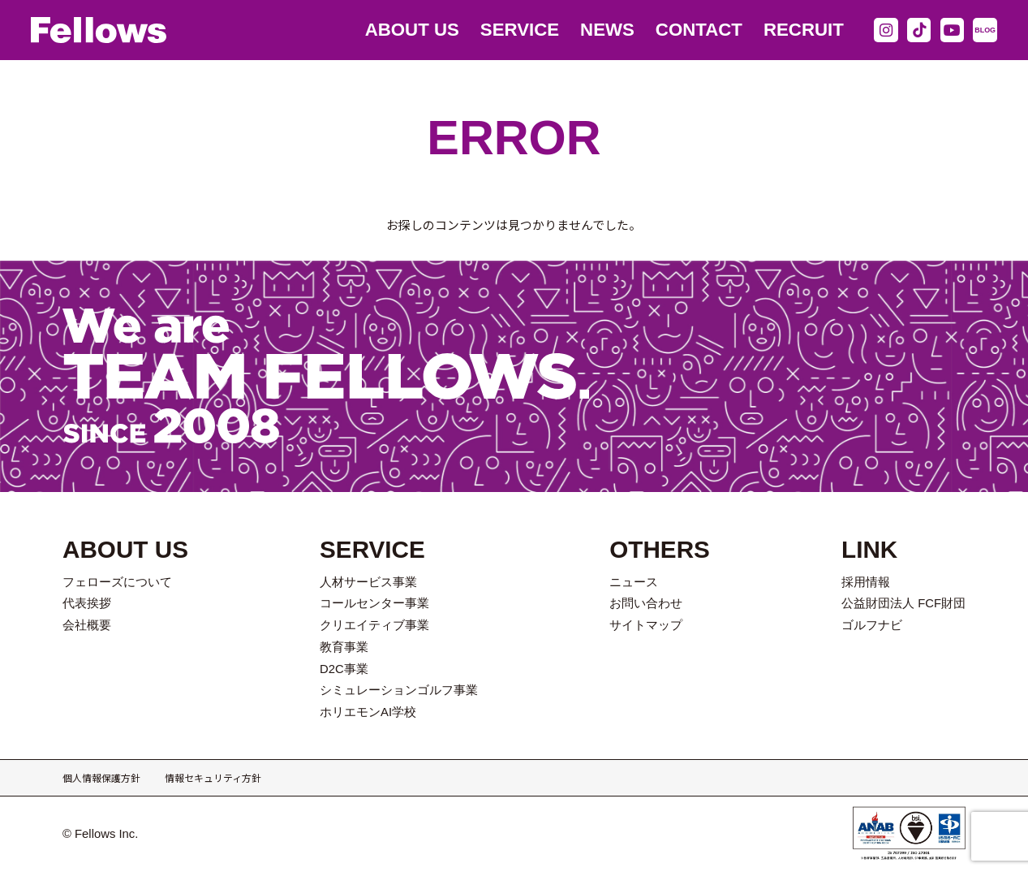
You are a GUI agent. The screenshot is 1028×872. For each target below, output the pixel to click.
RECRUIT (803, 29)
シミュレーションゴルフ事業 (399, 690)
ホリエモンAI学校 (368, 712)
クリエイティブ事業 (374, 625)
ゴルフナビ (871, 625)
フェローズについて (117, 582)
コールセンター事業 (374, 603)
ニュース (633, 582)
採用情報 (865, 582)
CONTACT (699, 29)
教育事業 (344, 647)
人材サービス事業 (368, 582)
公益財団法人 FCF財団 (903, 603)
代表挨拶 (86, 603)
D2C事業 (344, 669)
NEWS (607, 29)
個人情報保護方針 (101, 777)
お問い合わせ (645, 603)
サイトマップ (645, 625)
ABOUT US (412, 29)
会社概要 (86, 625)
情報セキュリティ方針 (213, 777)
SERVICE (519, 29)
